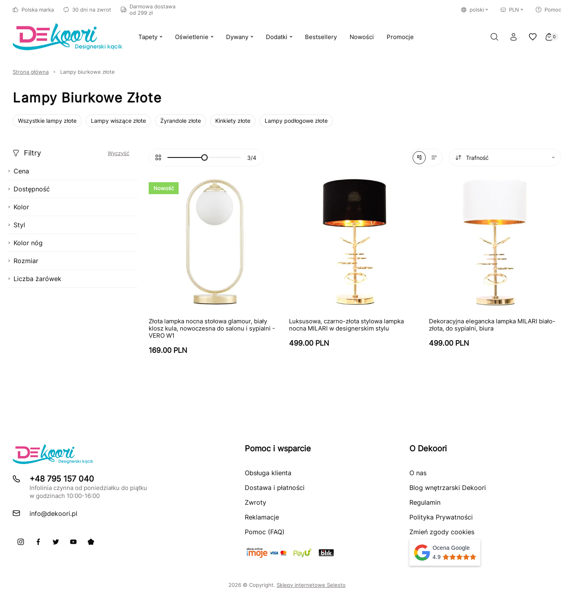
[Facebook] (38, 542)
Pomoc (548, 9)
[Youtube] (73, 542)
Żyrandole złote (180, 120)
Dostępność (29, 189)
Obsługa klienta (268, 473)
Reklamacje (262, 517)
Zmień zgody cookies (441, 532)
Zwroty (255, 502)
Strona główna (31, 72)
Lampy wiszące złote (118, 120)
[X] (56, 542)
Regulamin (424, 502)
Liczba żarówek (34, 279)
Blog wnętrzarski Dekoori (447, 488)
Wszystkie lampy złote (47, 120)
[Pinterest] (91, 542)
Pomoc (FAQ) (265, 532)
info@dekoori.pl (53, 513)
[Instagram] (21, 542)
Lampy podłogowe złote (296, 120)
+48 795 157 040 (61, 479)
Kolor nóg (25, 243)
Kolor (18, 207)
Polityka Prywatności (441, 517)
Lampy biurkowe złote (87, 72)
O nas (418, 473)
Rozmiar (23, 261)
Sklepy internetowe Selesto (311, 585)
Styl (16, 225)
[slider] (204, 157)
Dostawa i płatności (275, 488)
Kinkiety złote (232, 120)
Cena (18, 171)
